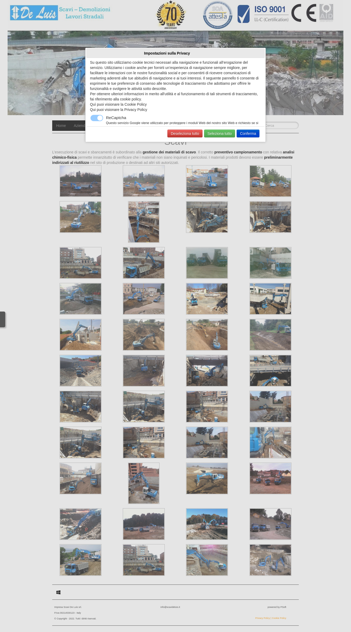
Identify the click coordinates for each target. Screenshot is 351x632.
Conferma (248, 133)
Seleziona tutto (220, 133)
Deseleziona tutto (185, 133)
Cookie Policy (136, 104)
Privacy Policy (135, 110)
